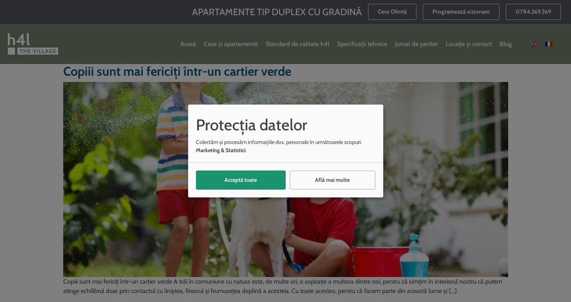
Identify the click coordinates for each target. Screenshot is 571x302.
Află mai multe (332, 179)
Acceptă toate (240, 179)
